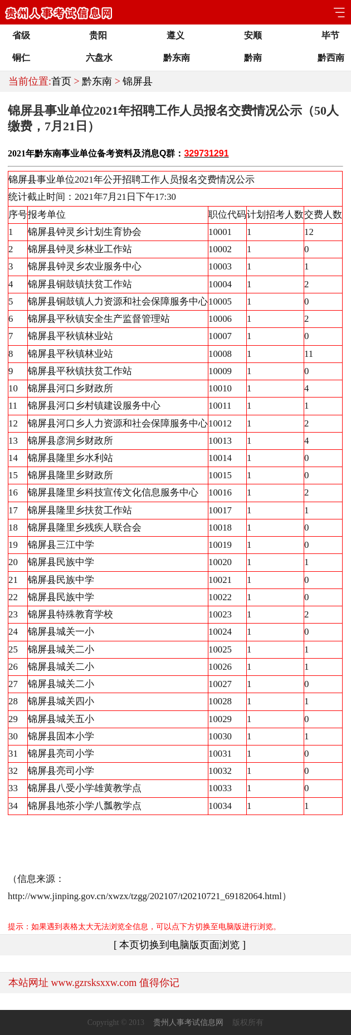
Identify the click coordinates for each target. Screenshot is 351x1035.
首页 (61, 81)
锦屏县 (138, 81)
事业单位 (79, 153)
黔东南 (97, 81)
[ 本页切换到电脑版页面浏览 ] (180, 944)
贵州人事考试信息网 (188, 1022)
